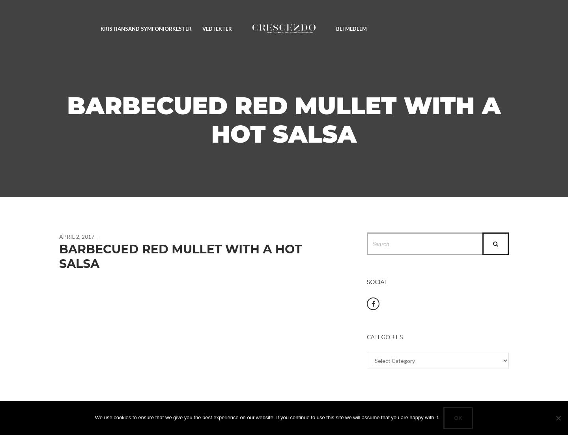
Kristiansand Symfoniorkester (146, 29)
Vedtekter (217, 29)
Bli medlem (351, 29)
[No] (558, 418)
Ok (458, 418)
